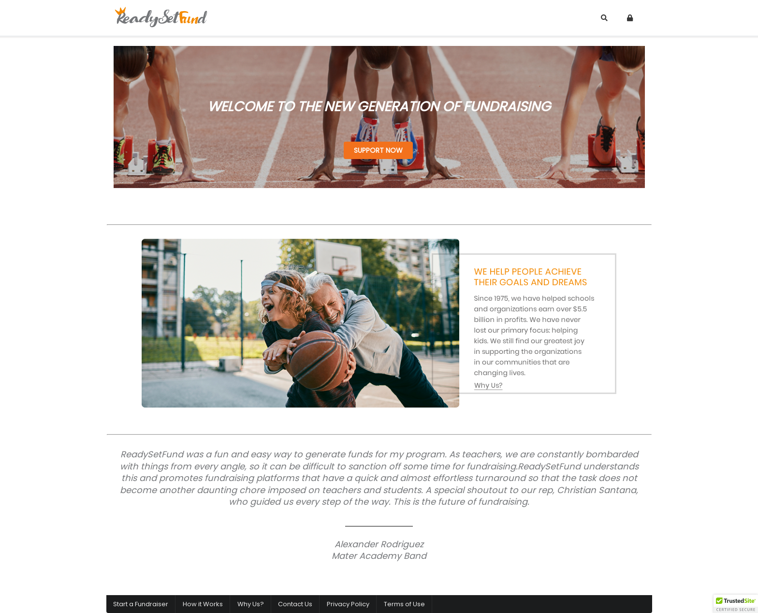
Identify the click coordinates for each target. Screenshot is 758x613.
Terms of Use (404, 604)
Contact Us (295, 604)
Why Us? (250, 604)
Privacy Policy (348, 604)
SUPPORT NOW (378, 150)
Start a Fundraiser (140, 604)
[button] (736, 604)
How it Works (203, 604)
